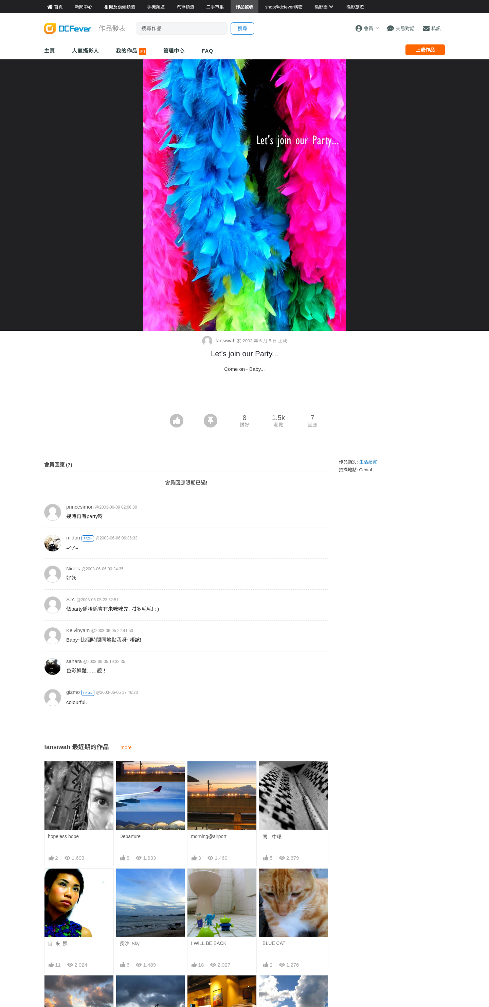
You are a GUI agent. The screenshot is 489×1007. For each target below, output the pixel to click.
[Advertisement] (244, 395)
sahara (74, 661)
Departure (130, 836)
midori (73, 537)
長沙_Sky (130, 943)
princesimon (80, 507)
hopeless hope (63, 836)
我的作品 (131, 51)
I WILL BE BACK (209, 943)
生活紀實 (368, 461)
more (126, 747)
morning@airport (208, 836)
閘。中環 (272, 836)
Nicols (73, 568)
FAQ (207, 51)
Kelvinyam (78, 630)
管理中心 (174, 51)
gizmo (73, 692)
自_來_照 (58, 943)
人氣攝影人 (85, 51)
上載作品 (425, 50)
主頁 (49, 51)
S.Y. (70, 599)
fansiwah (219, 340)
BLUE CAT (273, 943)
